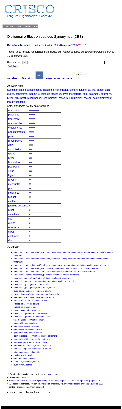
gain (107, 89)
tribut (10, 102)
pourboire (106, 94)
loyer (65, 94)
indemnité (34, 94)
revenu (88, 98)
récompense (34, 98)
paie (85, 94)
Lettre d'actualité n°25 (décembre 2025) (60, 45)
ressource (64, 98)
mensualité (75, 94)
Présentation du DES (19, 377)
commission (62, 89)
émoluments (83, 89)
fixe (93, 89)
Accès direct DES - (24, 26)
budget (29, 89)
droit (72, 89)
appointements (15, 89)
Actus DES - (8, 26)
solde (96, 98)
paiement (94, 94)
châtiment (48, 89)
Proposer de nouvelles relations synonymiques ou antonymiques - (38, 380)
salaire (12, 78)
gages (100, 89)
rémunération (50, 98)
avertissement (53, 374)
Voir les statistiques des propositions (84, 380)
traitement (105, 98)
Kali (36, 26)
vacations (19, 102)
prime (10, 98)
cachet (38, 89)
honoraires (21, 94)
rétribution (76, 98)
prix (17, 98)
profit (23, 98)
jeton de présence (51, 94)
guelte (10, 94)
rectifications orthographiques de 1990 (86, 384)
